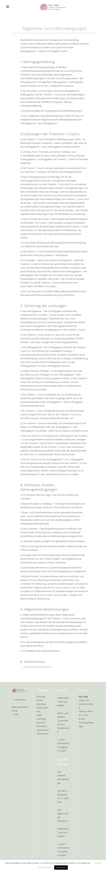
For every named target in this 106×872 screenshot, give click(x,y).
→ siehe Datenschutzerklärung (35, 667)
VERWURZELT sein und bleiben (63, 702)
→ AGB (15, 714)
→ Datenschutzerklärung (19, 707)
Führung (41, 696)
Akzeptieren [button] (61, 868)
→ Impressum (19, 699)
